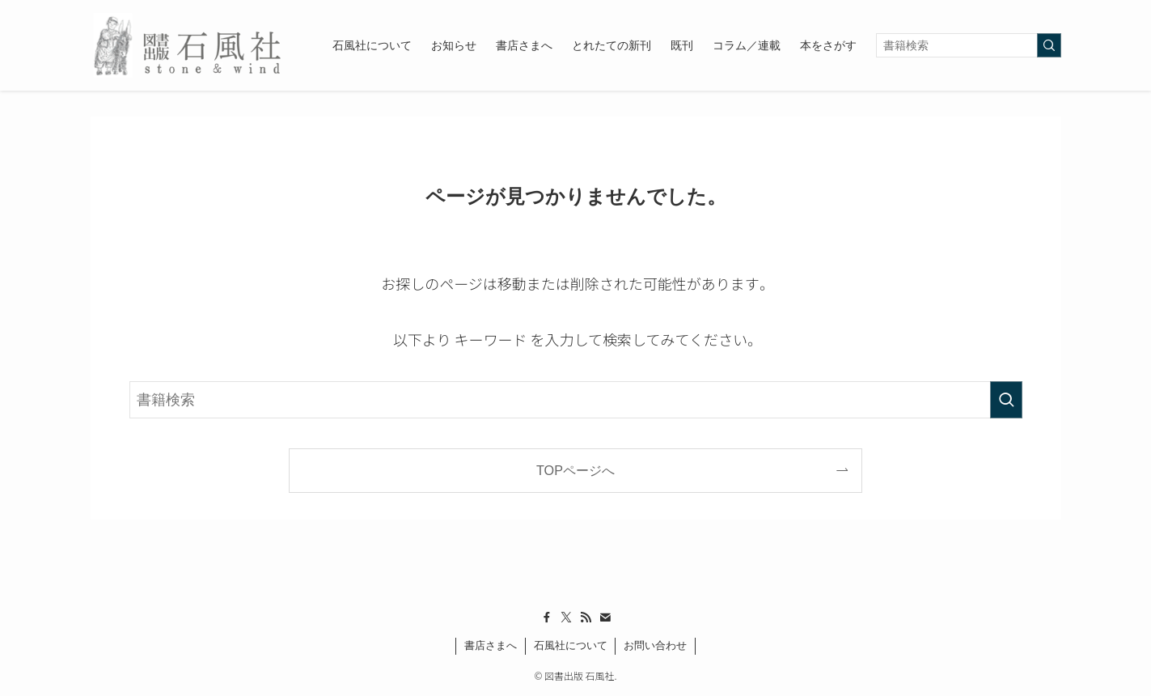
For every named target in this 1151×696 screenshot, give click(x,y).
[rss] (585, 617)
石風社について (570, 645)
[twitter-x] (566, 617)
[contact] (605, 617)
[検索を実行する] (1049, 45)
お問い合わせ (655, 645)
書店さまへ (490, 645)
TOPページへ (575, 470)
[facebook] (547, 617)
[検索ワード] (968, 45)
